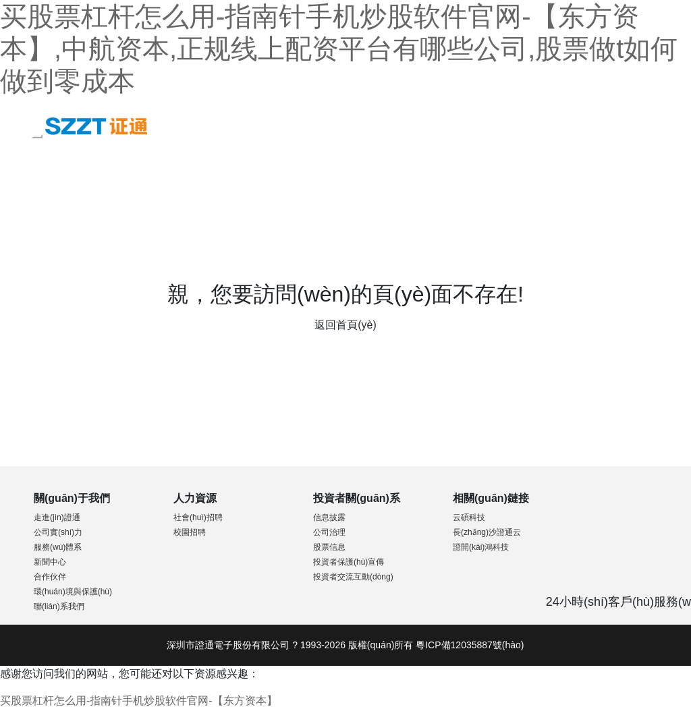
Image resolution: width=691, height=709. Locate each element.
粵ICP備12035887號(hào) (470, 645)
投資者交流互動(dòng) (353, 577)
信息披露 (329, 517)
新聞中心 (50, 562)
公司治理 (329, 532)
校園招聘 (189, 532)
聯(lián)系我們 (59, 606)
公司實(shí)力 (58, 532)
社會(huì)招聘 (198, 517)
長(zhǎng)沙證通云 (487, 532)
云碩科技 (469, 517)
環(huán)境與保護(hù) (73, 591)
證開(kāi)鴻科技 (481, 547)
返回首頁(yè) (345, 325)
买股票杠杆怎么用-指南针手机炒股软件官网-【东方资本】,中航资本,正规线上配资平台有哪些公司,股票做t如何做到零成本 (339, 48)
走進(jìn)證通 (57, 517)
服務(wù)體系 (58, 547)
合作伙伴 (50, 577)
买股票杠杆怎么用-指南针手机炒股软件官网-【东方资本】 (138, 700)
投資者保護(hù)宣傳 (348, 562)
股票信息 (329, 547)
